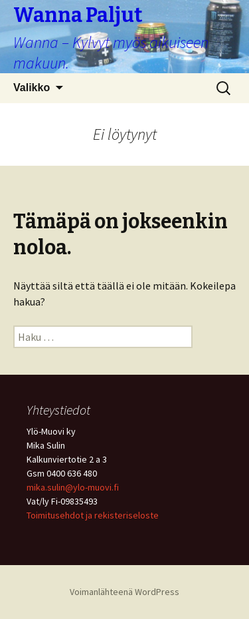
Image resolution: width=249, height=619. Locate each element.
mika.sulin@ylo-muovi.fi (73, 487)
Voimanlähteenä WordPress (124, 592)
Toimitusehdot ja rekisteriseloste (93, 515)
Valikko (31, 87)
